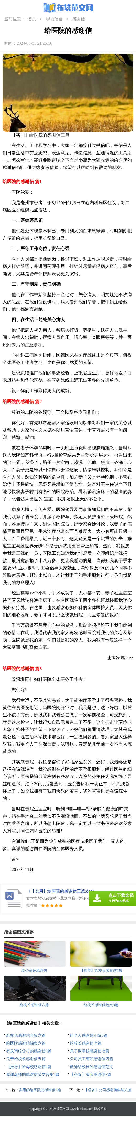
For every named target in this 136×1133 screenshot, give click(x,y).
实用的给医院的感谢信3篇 (40, 1090)
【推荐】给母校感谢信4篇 (29, 1067)
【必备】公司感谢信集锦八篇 (108, 1090)
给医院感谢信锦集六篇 (26, 1043)
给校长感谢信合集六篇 (26, 1035)
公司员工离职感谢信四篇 (91, 1059)
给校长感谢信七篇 (85, 1043)
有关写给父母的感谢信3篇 (29, 1051)
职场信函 (54, 19)
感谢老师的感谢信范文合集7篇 (32, 1074)
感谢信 (78, 19)
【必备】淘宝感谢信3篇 (90, 1074)
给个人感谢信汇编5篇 (88, 1035)
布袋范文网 (61, 1109)
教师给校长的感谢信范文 (91, 1067)
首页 (32, 19)
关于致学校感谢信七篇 (89, 1051)
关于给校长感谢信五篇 (26, 1059)
